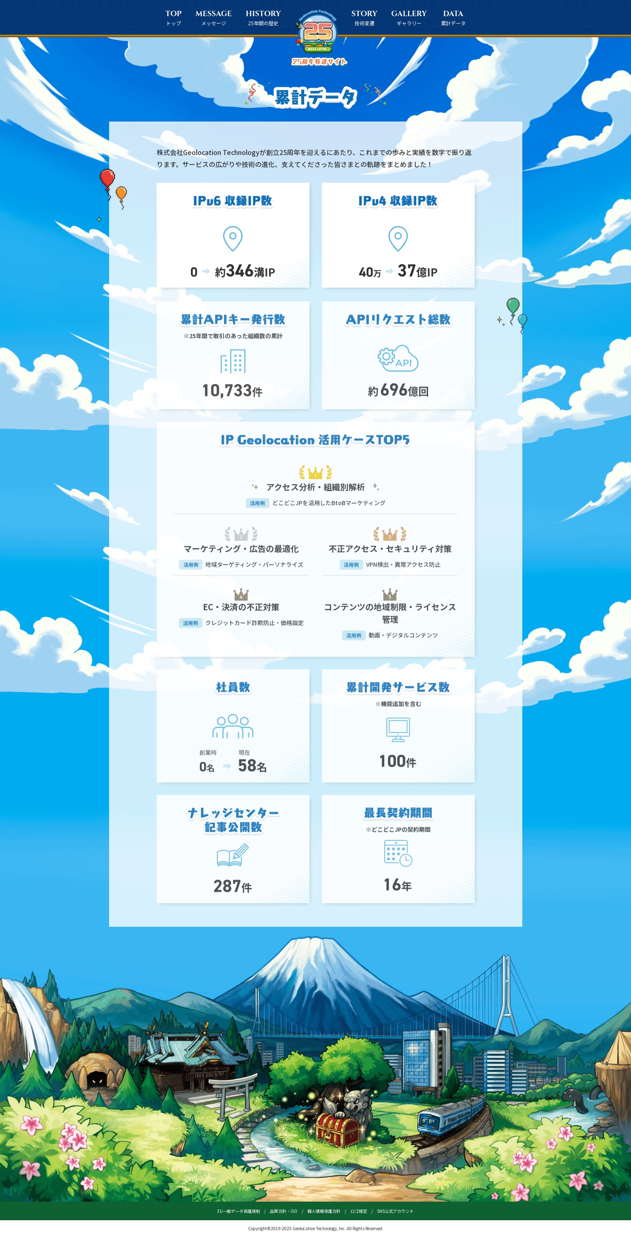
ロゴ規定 (358, 1211)
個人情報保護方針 (324, 1211)
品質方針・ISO (284, 1211)
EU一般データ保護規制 (238, 1211)
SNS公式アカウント (395, 1211)
